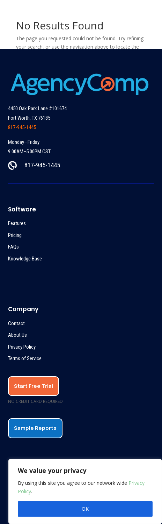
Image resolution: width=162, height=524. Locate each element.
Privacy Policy (22, 347)
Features (17, 223)
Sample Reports (35, 428)
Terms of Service (25, 358)
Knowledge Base (25, 259)
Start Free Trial (33, 386)
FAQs (13, 247)
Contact (16, 323)
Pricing (15, 235)
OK (85, 508)
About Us (17, 335)
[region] (85, 491)
